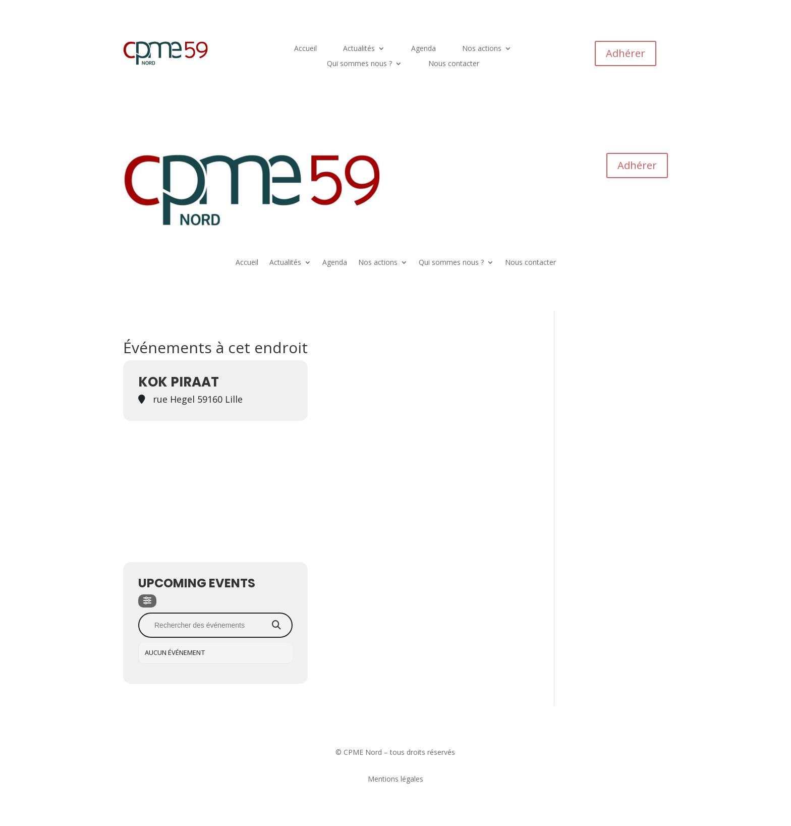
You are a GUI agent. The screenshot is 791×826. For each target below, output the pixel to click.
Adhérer (625, 53)
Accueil (305, 49)
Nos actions (481, 49)
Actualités (359, 49)
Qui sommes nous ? (359, 64)
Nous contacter (453, 64)
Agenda (423, 49)
